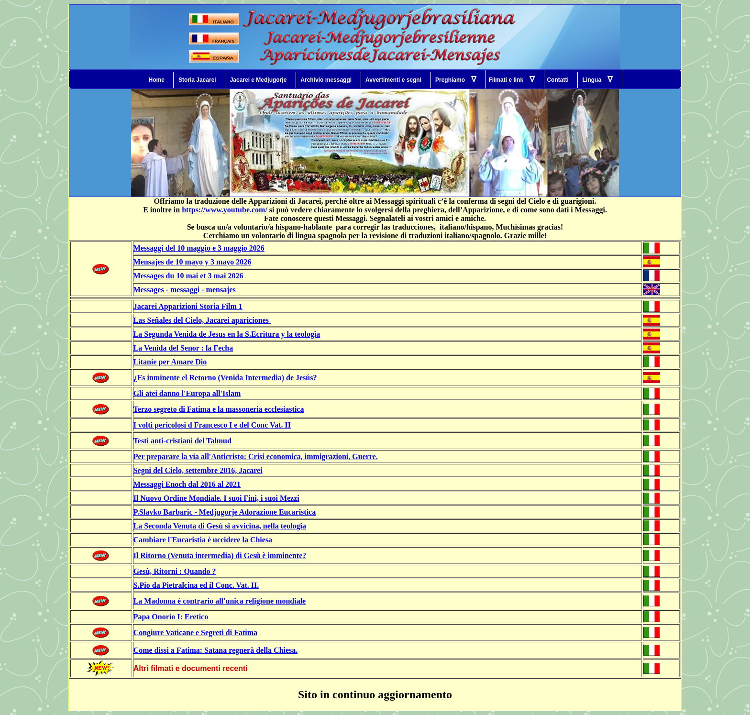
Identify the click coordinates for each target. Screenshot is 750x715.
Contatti (557, 80)
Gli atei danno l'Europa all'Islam (187, 393)
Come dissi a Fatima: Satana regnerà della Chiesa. (215, 650)
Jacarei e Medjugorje (258, 80)
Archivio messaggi (326, 80)
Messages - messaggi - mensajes (184, 290)
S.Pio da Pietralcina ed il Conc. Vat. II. (196, 585)
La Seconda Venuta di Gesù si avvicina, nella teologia (219, 526)
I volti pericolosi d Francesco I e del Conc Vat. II (212, 425)
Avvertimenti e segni (393, 80)
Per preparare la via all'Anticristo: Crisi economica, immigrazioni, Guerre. (255, 456)
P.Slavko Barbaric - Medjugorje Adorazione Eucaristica (224, 512)
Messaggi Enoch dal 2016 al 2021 (187, 484)
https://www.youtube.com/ (224, 210)
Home (157, 80)
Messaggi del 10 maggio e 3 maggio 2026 (199, 248)
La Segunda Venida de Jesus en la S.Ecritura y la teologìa (226, 334)
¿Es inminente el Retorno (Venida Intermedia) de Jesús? (225, 378)
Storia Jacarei (197, 80)
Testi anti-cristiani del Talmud (182, 441)
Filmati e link (511, 79)
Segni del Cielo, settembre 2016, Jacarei (198, 470)
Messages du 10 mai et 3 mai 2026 (188, 276)
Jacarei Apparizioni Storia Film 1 (188, 306)
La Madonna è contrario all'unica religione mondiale (219, 601)
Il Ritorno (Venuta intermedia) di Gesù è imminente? (220, 555)
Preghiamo (455, 79)
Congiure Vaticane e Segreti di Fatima (195, 632)
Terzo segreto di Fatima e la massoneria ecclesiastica (218, 409)
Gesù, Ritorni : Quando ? (174, 571)
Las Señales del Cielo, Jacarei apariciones (201, 320)
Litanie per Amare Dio (170, 362)
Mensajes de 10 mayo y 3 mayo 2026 (192, 262)
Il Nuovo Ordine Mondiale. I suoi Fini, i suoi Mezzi (216, 498)
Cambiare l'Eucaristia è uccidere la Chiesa (202, 540)
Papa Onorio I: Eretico (171, 617)
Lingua (598, 79)
